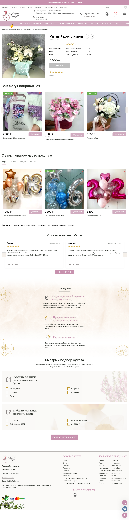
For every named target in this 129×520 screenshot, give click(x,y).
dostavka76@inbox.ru (10, 479)
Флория (5, 502)
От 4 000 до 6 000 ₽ (79, 419)
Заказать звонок (89, 16)
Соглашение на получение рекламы (76, 482)
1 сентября (116, 467)
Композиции (30, 224)
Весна (49, 23)
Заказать (35, 133)
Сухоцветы (66, 23)
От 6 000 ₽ (75, 423)
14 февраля (116, 461)
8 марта (115, 459)
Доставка (5, 7)
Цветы (83, 23)
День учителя (117, 469)
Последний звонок (27, 24)
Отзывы (22, 7)
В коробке (75, 391)
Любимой (54, 224)
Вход (107, 15)
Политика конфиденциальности (75, 477)
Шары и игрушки (105, 469)
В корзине (75, 387)
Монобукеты (15, 387)
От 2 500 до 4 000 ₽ (17, 423)
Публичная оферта (70, 479)
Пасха (114, 474)
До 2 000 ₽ (14, 419)
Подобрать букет (64, 435)
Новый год (116, 472)
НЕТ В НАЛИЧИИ (55, 66)
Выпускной (116, 479)
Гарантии (38, 7)
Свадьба (102, 474)
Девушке (62, 224)
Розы (94, 23)
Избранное (115, 15)
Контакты (63, 7)
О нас (30, 7)
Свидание (70, 224)
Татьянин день (117, 482)
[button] (126, 108)
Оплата (14, 7)
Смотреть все (64, 271)
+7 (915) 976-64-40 (91, 14)
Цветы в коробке (43, 224)
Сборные (13, 391)
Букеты (106, 23)
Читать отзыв (12, 263)
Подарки (102, 481)
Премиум (102, 477)
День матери (116, 464)
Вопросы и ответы (51, 7)
